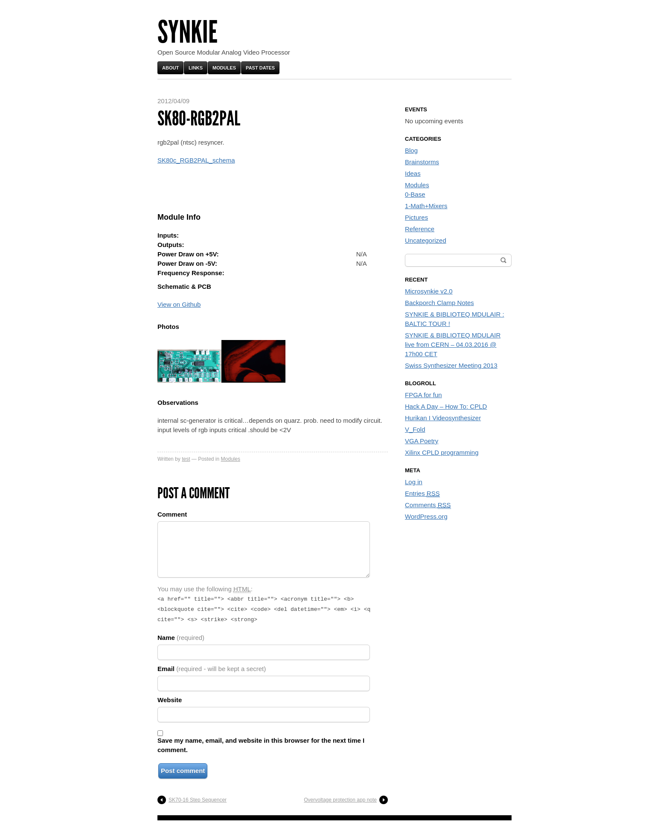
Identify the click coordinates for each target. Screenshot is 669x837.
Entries (422, 493)
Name (180, 635)
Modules (224, 67)
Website (169, 697)
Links (196, 67)
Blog (411, 150)
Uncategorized (425, 240)
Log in (413, 481)
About (170, 67)
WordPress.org (426, 516)
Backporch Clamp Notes (439, 302)
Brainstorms (422, 162)
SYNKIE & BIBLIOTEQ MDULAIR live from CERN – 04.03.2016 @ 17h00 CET (452, 344)
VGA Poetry (421, 441)
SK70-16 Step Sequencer (198, 797)
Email (211, 666)
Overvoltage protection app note (340, 797)
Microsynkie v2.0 (429, 291)
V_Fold (415, 429)
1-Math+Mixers (426, 205)
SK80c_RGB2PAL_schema (196, 160)
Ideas (413, 173)
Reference (419, 228)
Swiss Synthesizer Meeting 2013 (451, 365)
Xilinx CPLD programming (442, 452)
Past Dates (260, 67)
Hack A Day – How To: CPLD (446, 406)
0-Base (415, 194)
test (186, 459)
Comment (172, 514)
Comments (428, 505)
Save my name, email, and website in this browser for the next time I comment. (260, 742)
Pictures (416, 217)
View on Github (179, 304)
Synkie (187, 32)
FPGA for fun (423, 394)
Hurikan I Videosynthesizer (443, 417)
